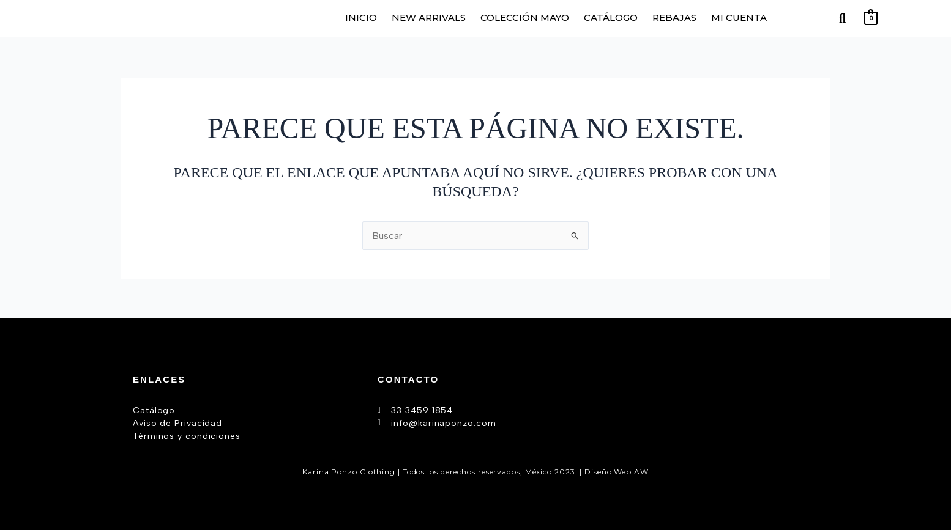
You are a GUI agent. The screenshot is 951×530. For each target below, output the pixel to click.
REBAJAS (674, 17)
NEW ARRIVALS (429, 17)
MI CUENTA (739, 17)
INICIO (361, 17)
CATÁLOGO (611, 17)
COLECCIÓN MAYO (524, 17)
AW (641, 471)
